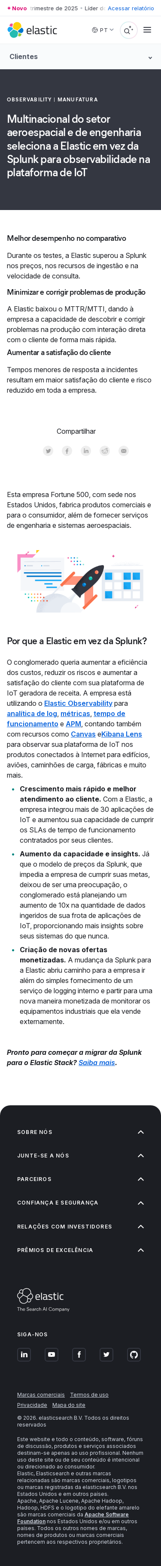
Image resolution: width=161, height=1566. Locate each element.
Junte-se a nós (80, 1155)
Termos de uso (89, 1394)
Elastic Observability (78, 703)
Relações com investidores (80, 1226)
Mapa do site (68, 1405)
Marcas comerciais (41, 1394)
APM (73, 723)
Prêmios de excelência (80, 1250)
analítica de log (32, 713)
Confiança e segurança (80, 1202)
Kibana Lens (121, 734)
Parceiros (80, 1179)
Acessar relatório (131, 8)
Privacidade (32, 1405)
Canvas (83, 734)
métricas (75, 713)
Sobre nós (80, 1132)
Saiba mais (97, 1062)
